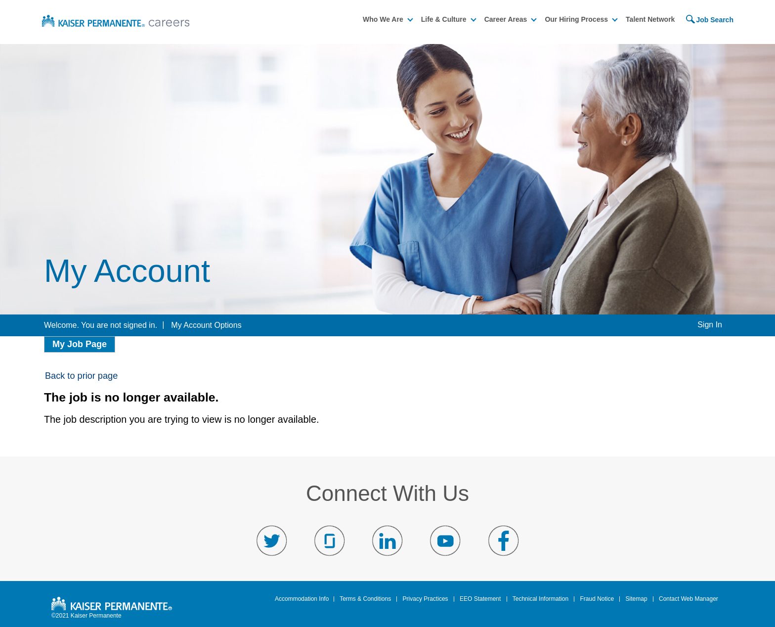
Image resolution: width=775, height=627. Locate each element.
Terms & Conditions (365, 598)
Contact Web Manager (688, 598)
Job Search (714, 19)
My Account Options (206, 324)
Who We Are (383, 18)
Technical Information (540, 598)
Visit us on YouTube (445, 540)
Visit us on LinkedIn (387, 540)
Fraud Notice (597, 598)
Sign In (709, 323)
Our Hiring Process (576, 18)
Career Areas (505, 18)
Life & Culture (444, 18)
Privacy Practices (425, 598)
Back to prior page (81, 375)
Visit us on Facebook (503, 540)
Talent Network (650, 18)
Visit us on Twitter (272, 540)
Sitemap (636, 598)
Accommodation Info (302, 598)
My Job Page (79, 343)
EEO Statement (480, 598)
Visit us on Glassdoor (329, 540)
